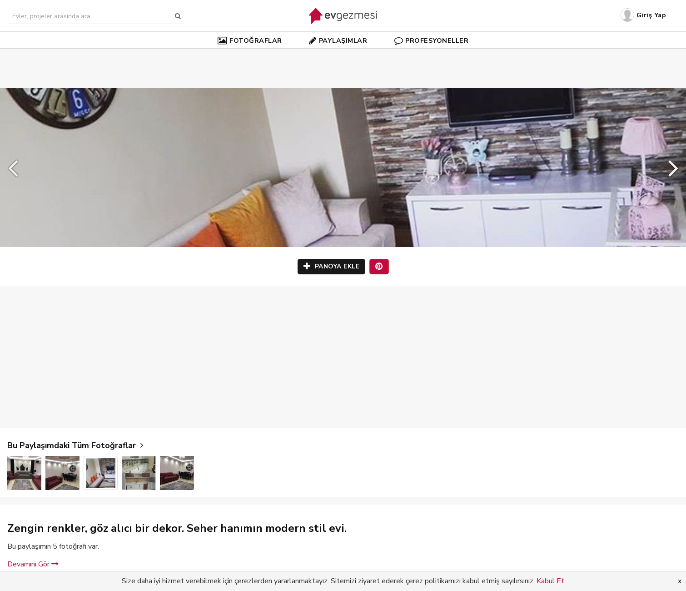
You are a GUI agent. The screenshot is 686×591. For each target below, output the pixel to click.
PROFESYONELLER (431, 40)
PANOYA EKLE (331, 266)
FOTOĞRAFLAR (250, 40)
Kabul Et (550, 581)
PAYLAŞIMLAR (338, 40)
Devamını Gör (33, 564)
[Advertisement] (343, 54)
